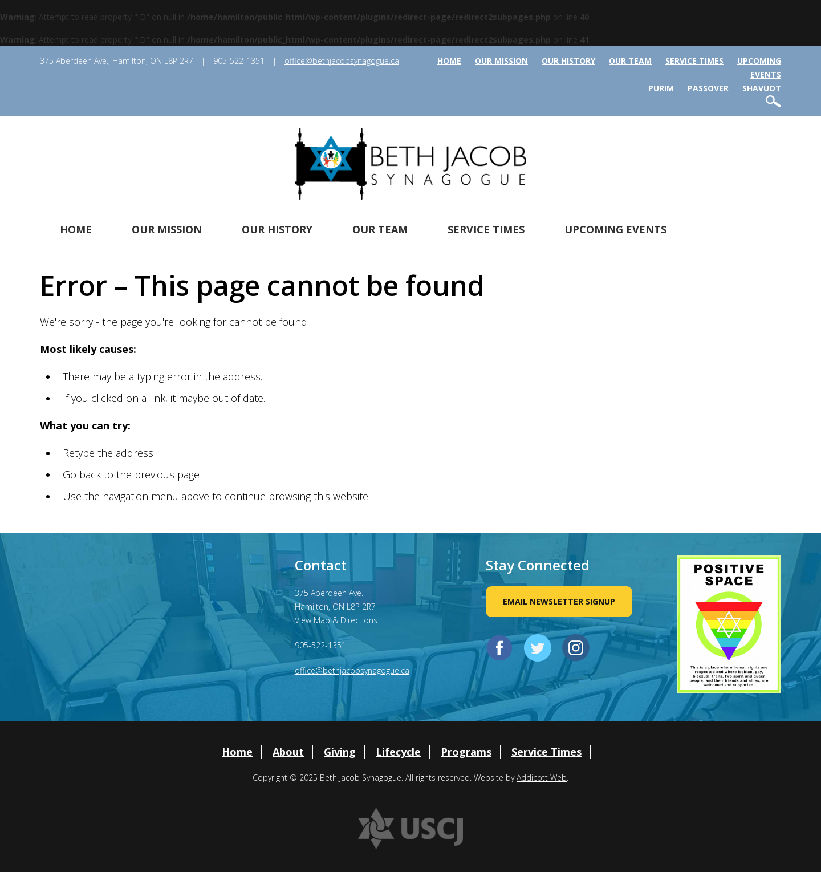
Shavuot (761, 88)
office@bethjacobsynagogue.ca (341, 60)
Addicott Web (542, 777)
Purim (661, 88)
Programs (466, 752)
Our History (568, 60)
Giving (340, 752)
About (288, 752)
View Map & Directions (336, 620)
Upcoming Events (615, 229)
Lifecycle (398, 752)
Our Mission (501, 60)
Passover (708, 88)
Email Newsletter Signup (559, 601)
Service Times (694, 60)
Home (449, 60)
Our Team (630, 60)
